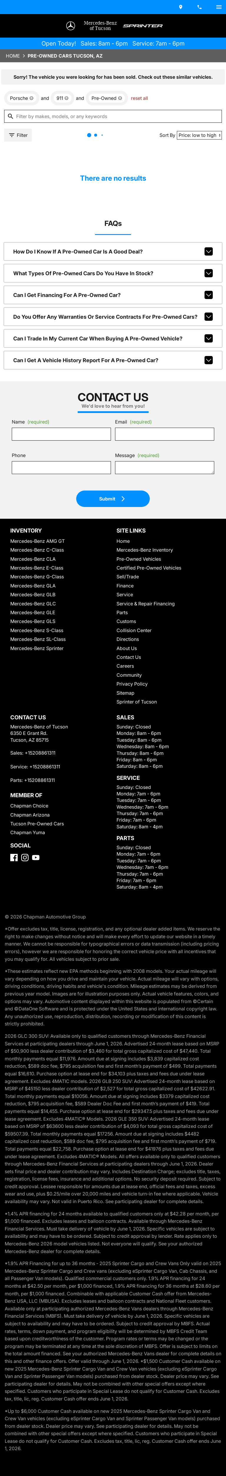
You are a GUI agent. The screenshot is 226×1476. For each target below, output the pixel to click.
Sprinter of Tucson (134, 743)
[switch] (217, 6)
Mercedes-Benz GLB (33, 636)
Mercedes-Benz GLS (32, 663)
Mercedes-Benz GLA (33, 627)
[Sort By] (196, 165)
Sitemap (124, 735)
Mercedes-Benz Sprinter (36, 690)
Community (128, 717)
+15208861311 (39, 802)
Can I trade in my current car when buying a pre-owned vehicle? (113, 370)
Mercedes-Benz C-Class (35, 592)
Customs (125, 663)
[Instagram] (27, 915)
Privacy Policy (130, 726)
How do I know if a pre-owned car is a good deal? (113, 287)
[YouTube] (38, 915)
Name (30, 459)
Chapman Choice (29, 855)
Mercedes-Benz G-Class (36, 619)
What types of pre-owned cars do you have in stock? (113, 308)
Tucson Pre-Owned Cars (36, 873)
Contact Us (127, 699)
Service (124, 636)
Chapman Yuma (28, 882)
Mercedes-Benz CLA (33, 601)
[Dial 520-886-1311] (198, 6)
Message (134, 492)
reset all (131, 126)
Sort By (164, 164)
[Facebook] (16, 915)
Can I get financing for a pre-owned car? (113, 329)
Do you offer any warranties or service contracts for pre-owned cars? (113, 349)
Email (131, 459)
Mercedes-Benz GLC (33, 645)
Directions (126, 681)
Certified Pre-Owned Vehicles (145, 609)
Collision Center (132, 672)
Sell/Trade (126, 619)
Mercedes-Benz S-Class (35, 672)
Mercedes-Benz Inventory (141, 592)
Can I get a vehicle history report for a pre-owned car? (113, 390)
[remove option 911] (60, 126)
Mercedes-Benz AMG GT (37, 583)
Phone (20, 495)
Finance (124, 627)
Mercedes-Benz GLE (33, 654)
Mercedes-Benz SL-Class (37, 681)
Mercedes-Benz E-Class (35, 609)
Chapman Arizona (30, 864)
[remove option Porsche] (22, 126)
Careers (124, 708)
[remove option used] (101, 126)
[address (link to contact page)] (179, 6)
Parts (121, 654)
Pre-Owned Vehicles (136, 601)
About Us (126, 690)
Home (15, 80)
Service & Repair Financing (143, 645)
